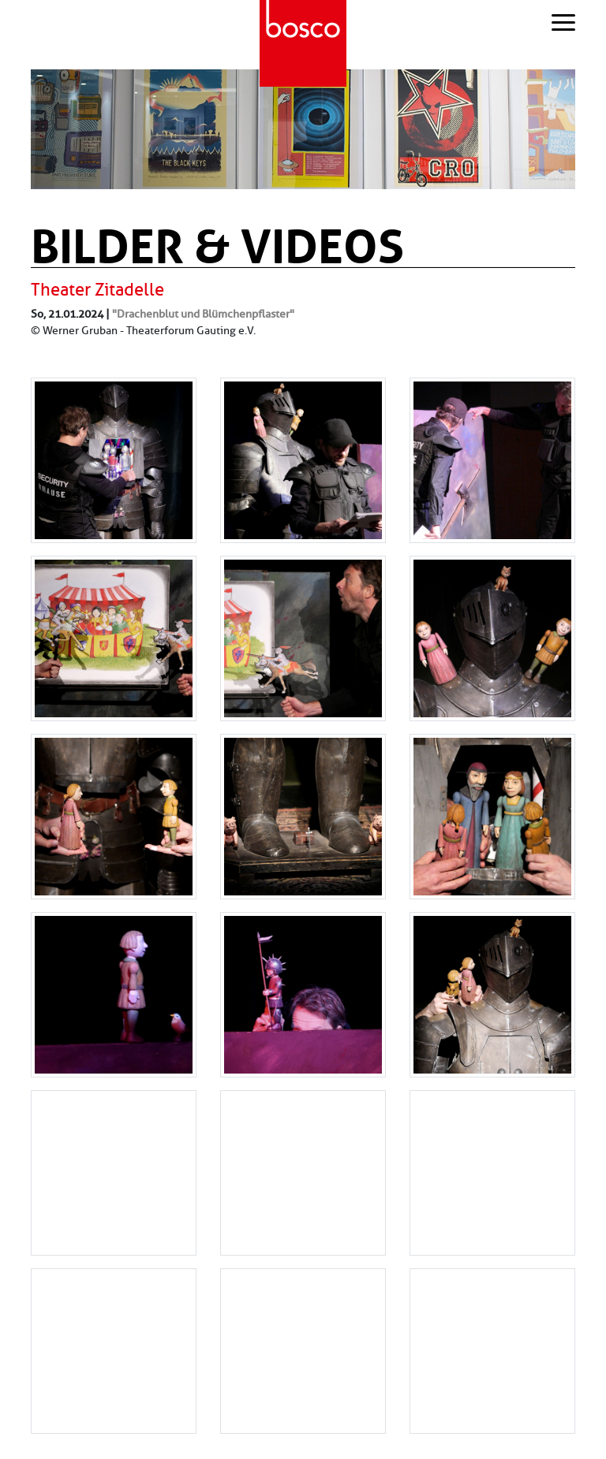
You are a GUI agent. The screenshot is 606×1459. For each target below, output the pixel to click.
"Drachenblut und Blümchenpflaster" (203, 314)
